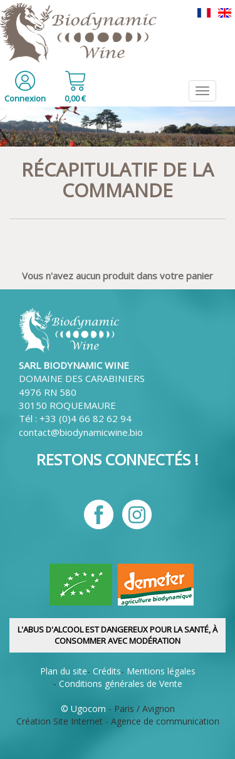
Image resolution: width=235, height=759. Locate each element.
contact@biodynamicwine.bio (81, 432)
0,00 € (75, 98)
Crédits (107, 671)
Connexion (25, 98)
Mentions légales (161, 671)
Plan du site (63, 671)
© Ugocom (83, 709)
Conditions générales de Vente (120, 683)
